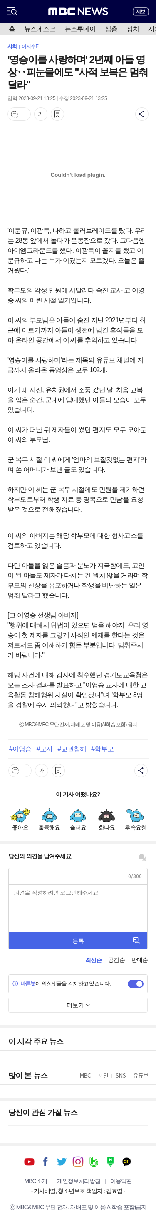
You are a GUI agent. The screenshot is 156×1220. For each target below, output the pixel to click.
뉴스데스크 (39, 28)
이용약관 (121, 1181)
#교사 (44, 748)
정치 (132, 28)
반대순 (139, 959)
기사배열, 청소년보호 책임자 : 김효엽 (78, 1191)
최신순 (93, 960)
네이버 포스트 (110, 1161)
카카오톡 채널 (126, 1161)
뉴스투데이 (80, 28)
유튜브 (29, 1161)
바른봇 (23, 984)
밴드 (94, 1161)
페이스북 (45, 1161)
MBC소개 (35, 1181)
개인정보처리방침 (78, 1181)
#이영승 (20, 748)
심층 (111, 28)
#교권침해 (71, 748)
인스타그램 (78, 1161)
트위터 (61, 1161)
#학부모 (102, 748)
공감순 (116, 959)
